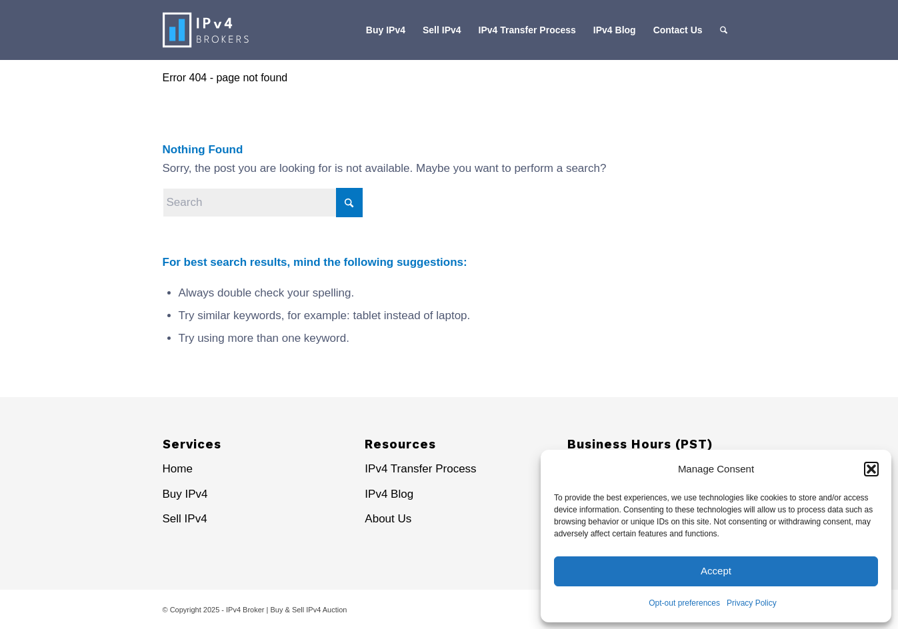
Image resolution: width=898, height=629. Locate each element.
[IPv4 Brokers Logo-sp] (228, 30)
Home (178, 468)
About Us (388, 518)
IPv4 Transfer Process (420, 468)
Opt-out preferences (684, 603)
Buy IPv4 (185, 494)
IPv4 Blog (389, 494)
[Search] (723, 30)
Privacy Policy (752, 603)
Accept (716, 570)
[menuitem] (385, 30)
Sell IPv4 (185, 518)
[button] (871, 469)
